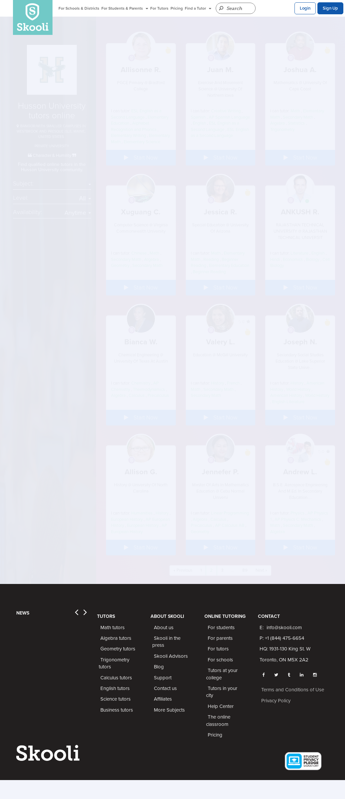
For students (221, 627)
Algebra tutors (115, 638)
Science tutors (115, 699)
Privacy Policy (275, 701)
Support (163, 678)
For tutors (218, 649)
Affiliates (163, 699)
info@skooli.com (284, 627)
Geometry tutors (117, 649)
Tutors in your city (221, 691)
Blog (159, 667)
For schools (220, 660)
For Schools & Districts (78, 8)
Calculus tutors (116, 678)
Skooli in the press (166, 641)
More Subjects (169, 710)
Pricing (177, 8)
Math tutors (112, 627)
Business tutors (116, 710)
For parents (220, 638)
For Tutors (159, 8)
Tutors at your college (222, 673)
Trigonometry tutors (114, 663)
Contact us (165, 688)
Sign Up (330, 8)
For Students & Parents (124, 8)
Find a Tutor (198, 8)
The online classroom (218, 720)
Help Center (221, 706)
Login (305, 8)
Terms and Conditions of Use (292, 690)
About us (163, 627)
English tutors (115, 688)
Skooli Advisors (171, 656)
